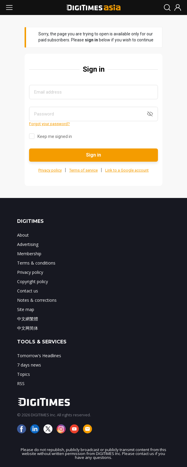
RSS (21, 383)
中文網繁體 (27, 319)
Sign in (93, 155)
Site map (25, 309)
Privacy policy (50, 170)
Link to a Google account (127, 170)
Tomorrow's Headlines (39, 355)
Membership (29, 253)
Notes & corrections (37, 300)
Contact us (27, 291)
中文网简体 (27, 328)
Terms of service (83, 170)
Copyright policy (32, 281)
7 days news (29, 365)
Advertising (27, 244)
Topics (23, 374)
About (23, 235)
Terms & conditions (36, 263)
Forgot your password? (49, 123)
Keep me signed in (54, 136)
